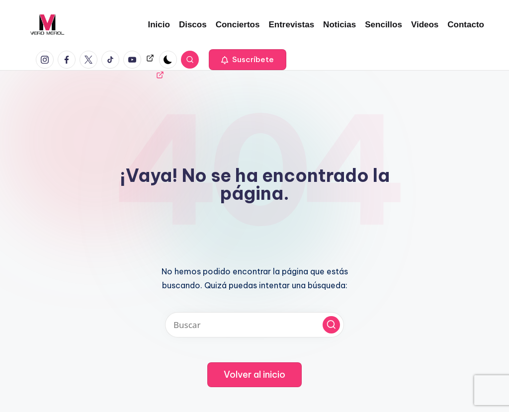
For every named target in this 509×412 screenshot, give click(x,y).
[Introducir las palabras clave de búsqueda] (254, 324)
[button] (247, 59)
